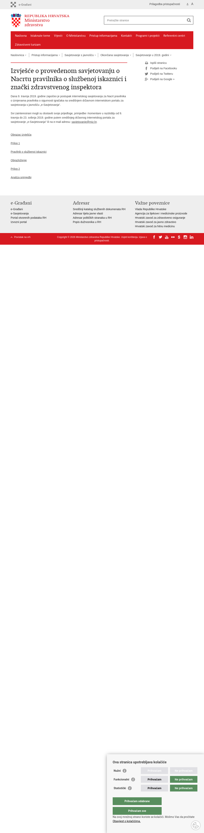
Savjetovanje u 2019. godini (152, 55)
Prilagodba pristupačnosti (164, 4)
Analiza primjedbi (21, 177)
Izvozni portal (19, 222)
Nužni (117, 778)
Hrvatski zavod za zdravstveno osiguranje (160, 217)
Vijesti (58, 35)
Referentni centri (174, 35)
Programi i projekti (148, 35)
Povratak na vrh (22, 237)
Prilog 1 (15, 143)
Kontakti (126, 35)
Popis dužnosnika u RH (87, 222)
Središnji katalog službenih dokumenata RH (99, 209)
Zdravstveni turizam (28, 44)
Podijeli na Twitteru (159, 74)
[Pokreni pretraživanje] (189, 20)
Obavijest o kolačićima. (127, 821)
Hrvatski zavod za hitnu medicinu (155, 226)
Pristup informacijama (103, 35)
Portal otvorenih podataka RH (28, 217)
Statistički (120, 795)
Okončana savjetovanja (114, 55)
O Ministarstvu (75, 35)
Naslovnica (17, 55)
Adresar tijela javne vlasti (88, 213)
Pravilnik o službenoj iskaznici (28, 151)
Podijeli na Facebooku (161, 68)
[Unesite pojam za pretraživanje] (144, 20)
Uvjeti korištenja (129, 237)
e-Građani (17, 209)
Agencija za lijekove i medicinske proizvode (161, 213)
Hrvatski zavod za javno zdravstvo (155, 222)
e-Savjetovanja (20, 213)
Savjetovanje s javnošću (79, 55)
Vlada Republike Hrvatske (150, 209)
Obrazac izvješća (21, 134)
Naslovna (21, 35)
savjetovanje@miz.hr (84, 121)
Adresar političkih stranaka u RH (92, 217)
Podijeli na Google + (160, 79)
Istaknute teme (40, 35)
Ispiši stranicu (156, 63)
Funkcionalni (121, 787)
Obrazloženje (19, 160)
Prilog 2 (15, 168)
